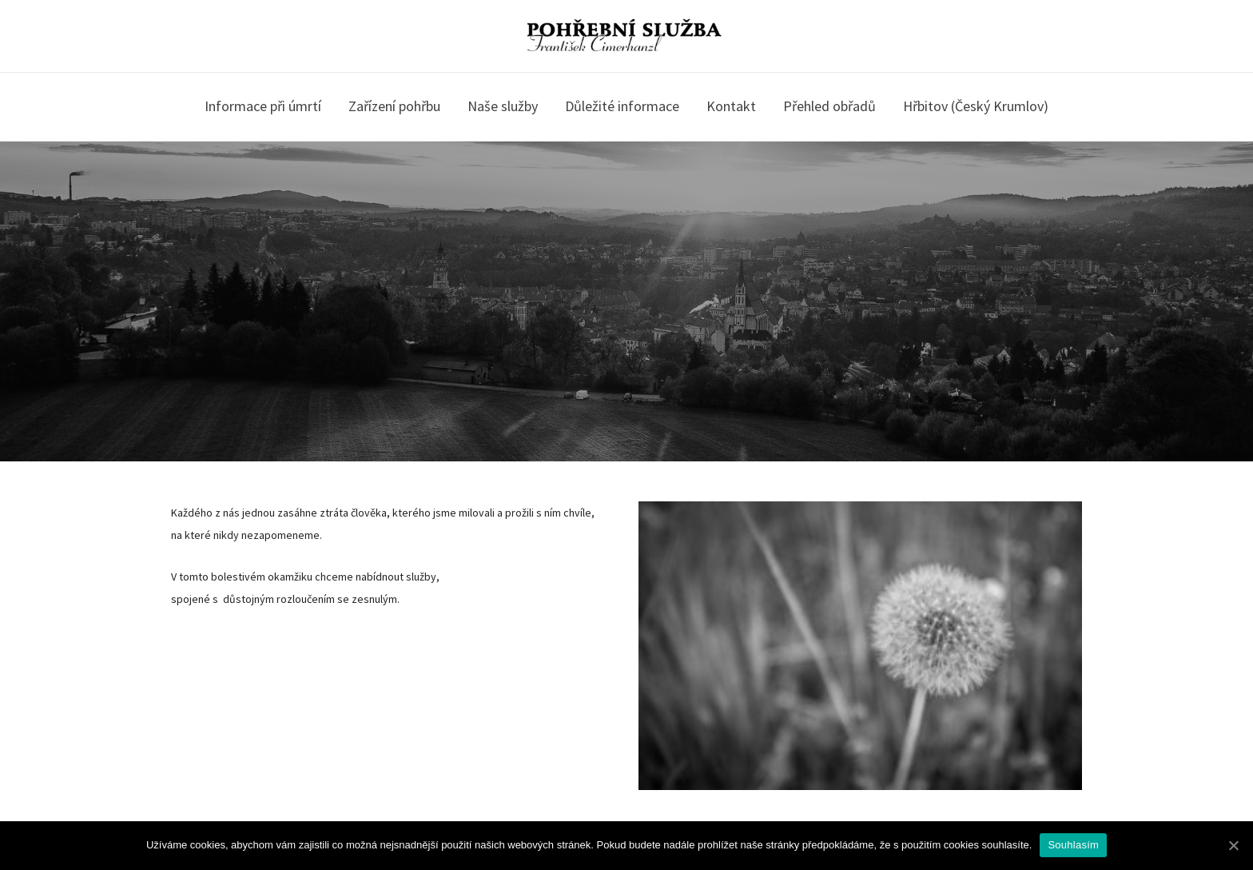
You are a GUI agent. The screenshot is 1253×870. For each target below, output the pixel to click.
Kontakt (731, 106)
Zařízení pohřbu (394, 106)
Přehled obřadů (829, 106)
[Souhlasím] (1233, 845)
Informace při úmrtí (263, 106)
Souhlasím (1073, 845)
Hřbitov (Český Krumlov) (975, 106)
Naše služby (502, 106)
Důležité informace (622, 106)
